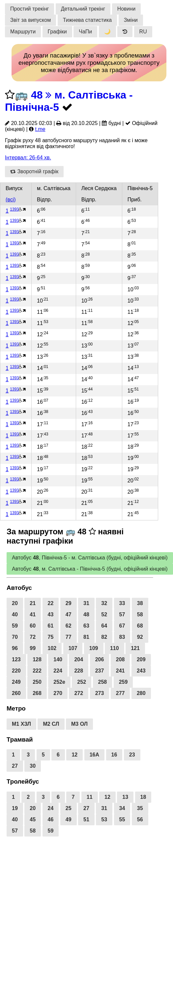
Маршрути (23, 31)
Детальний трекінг (83, 9)
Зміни (131, 20)
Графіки (57, 31)
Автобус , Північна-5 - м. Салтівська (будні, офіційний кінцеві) (90, 557)
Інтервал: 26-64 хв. (28, 157)
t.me (40, 129)
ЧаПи (85, 31)
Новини (126, 9)
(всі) (11, 199)
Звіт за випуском (30, 20)
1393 (14, 209)
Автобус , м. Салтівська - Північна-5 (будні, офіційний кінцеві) (90, 569)
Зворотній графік (34, 171)
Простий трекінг (29, 9)
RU (143, 31)
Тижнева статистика (87, 20)
